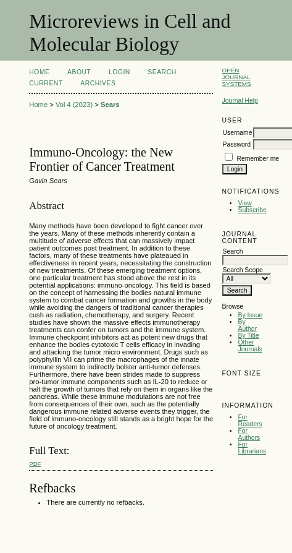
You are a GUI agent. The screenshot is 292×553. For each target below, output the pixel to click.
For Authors (249, 434)
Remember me (257, 158)
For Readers (250, 420)
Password (236, 144)
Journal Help (239, 100)
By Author (247, 325)
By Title (248, 335)
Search (162, 72)
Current (45, 83)
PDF (35, 463)
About (79, 72)
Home (39, 72)
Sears (110, 104)
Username (237, 132)
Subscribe (252, 210)
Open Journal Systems (236, 77)
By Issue (250, 315)
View (244, 203)
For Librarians (252, 448)
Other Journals (250, 346)
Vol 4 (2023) (74, 104)
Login (119, 72)
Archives (97, 83)
